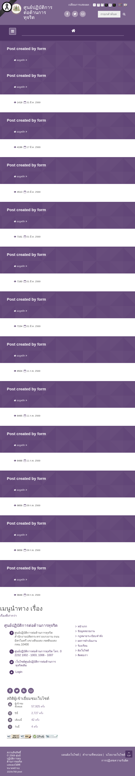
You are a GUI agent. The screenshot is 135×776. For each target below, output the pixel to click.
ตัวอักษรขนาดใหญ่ (102, 5)
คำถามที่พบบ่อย (92, 754)
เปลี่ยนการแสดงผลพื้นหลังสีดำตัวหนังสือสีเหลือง (114, 5)
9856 (18, 505)
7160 (18, 281)
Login (18, 671)
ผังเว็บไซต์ (83, 650)
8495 (18, 415)
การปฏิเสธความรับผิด (114, 760)
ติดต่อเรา (83, 655)
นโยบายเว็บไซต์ (115, 754)
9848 (18, 595)
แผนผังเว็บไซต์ (70, 754)
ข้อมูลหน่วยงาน (86, 631)
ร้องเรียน (82, 645)
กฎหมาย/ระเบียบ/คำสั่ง (90, 636)
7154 (18, 326)
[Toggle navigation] (12, 31)
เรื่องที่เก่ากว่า (8, 615)
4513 (18, 192)
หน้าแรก (82, 626)
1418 (18, 102)
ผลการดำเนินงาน (87, 640)
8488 (18, 460)
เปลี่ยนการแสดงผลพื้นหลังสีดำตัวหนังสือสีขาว (106, 5)
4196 (18, 147)
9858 (18, 550)
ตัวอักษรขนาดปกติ (94, 5)
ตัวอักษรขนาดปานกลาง (98, 5)
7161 (18, 236)
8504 (18, 371)
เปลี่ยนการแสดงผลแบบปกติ (110, 5)
